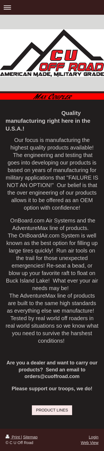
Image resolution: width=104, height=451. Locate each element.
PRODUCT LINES (52, 410)
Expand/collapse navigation (52, 7)
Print (13, 437)
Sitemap (30, 437)
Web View (89, 442)
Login (93, 437)
